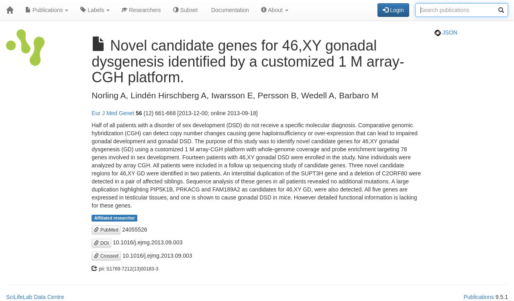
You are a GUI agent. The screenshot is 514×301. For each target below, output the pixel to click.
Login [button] (393, 10)
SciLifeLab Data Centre (35, 297)
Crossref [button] (106, 256)
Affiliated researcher (114, 218)
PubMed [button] (106, 230)
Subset (185, 10)
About (274, 10)
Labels (95, 10)
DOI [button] (101, 243)
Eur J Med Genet (113, 113)
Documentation (229, 10)
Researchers (141, 10)
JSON (445, 32)
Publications (46, 10)
